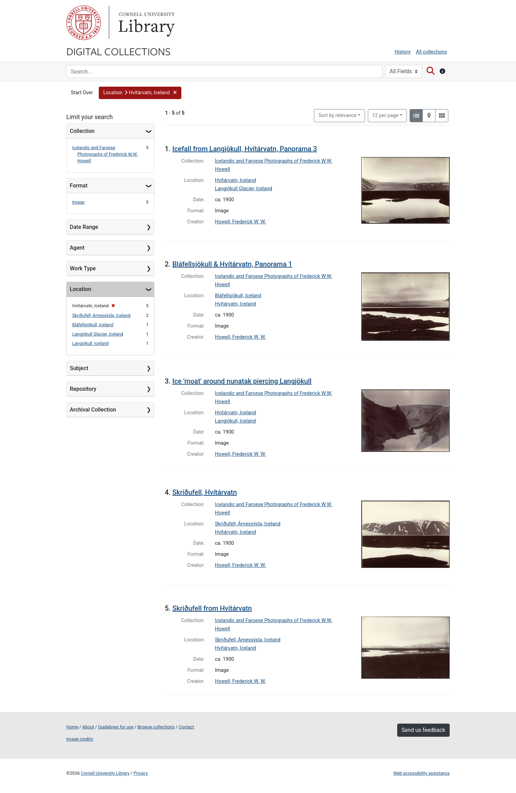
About (88, 726)
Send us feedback (423, 730)
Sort (337, 115)
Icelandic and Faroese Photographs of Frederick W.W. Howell (105, 154)
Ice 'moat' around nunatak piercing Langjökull (242, 381)
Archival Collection (93, 409)
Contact (186, 726)
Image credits (79, 739)
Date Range (84, 227)
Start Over (82, 93)
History (403, 52)
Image (78, 202)
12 (385, 115)
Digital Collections (118, 51)
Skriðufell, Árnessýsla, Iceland (101, 315)
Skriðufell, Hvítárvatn (204, 492)
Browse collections (156, 726)
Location (80, 289)
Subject (79, 368)
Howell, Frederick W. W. (240, 222)
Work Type (83, 268)
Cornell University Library (105, 773)
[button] (140, 93)
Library (145, 23)
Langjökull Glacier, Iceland (97, 334)
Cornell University (83, 23)
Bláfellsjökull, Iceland (92, 324)
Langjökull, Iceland (90, 343)
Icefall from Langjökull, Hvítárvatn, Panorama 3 (244, 149)
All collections (431, 52)
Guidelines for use (115, 726)
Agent (77, 247)
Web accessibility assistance (421, 773)
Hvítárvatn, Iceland (235, 180)
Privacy (140, 773)
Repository (83, 389)
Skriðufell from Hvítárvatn (212, 608)
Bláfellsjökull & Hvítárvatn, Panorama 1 (232, 264)
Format (78, 185)
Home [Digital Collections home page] (72, 726)
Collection (82, 131)
